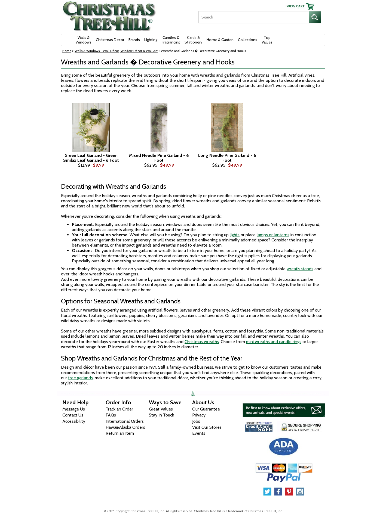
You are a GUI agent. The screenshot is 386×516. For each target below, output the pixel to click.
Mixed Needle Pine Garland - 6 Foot (159, 158)
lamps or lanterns (273, 234)
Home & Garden (220, 39)
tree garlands (80, 377)
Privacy (199, 415)
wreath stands (300, 268)
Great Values (161, 409)
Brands (134, 39)
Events (198, 433)
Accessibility (73, 421)
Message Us (73, 409)
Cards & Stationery (193, 40)
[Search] (253, 17)
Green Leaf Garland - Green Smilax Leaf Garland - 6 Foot (91, 158)
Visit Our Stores (207, 427)
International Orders (125, 421)
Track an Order (119, 409)
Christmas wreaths (202, 341)
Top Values (267, 40)
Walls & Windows (83, 40)
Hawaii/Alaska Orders (125, 427)
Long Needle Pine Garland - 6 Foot (227, 158)
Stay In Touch (161, 415)
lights (235, 234)
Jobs (196, 421)
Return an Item (120, 433)
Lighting (150, 39)
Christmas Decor (110, 39)
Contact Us (72, 415)
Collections (247, 39)
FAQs (111, 415)
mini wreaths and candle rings (273, 341)
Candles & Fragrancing (171, 40)
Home (66, 51)
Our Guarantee (206, 409)
